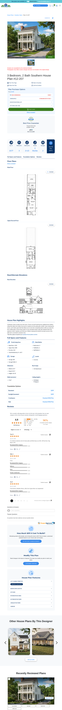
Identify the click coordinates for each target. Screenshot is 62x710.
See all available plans (44, 1)
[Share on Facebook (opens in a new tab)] (15, 449)
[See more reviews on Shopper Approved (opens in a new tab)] (19, 449)
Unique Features (15, 602)
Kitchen (12, 592)
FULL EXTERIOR (14, 706)
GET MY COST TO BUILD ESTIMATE (31, 541)
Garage (12, 606)
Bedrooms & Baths (16, 588)
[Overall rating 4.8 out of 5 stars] (16, 423)
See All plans (31, 659)
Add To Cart (31, 109)
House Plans (10, 15)
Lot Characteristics (16, 581)
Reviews (39, 157)
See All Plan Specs (51, 146)
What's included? (11, 163)
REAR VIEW (28, 706)
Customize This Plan (31, 563)
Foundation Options (29, 157)
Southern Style (18, 15)
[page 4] (21, 501)
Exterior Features (15, 599)
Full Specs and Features (14, 157)
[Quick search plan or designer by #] (40, 5)
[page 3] (18, 501)
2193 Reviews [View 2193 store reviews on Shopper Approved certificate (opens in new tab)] (18, 425)
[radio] (31, 419)
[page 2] (15, 501)
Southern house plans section (29, 334)
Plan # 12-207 (49, 698)
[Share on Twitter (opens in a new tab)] (17, 449)
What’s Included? (31, 112)
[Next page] (27, 501)
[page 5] (24, 501)
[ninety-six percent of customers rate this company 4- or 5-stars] (45, 422)
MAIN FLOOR (43, 706)
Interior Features (15, 595)
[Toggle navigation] (60, 5)
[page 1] (11, 500)
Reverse (50, 57)
